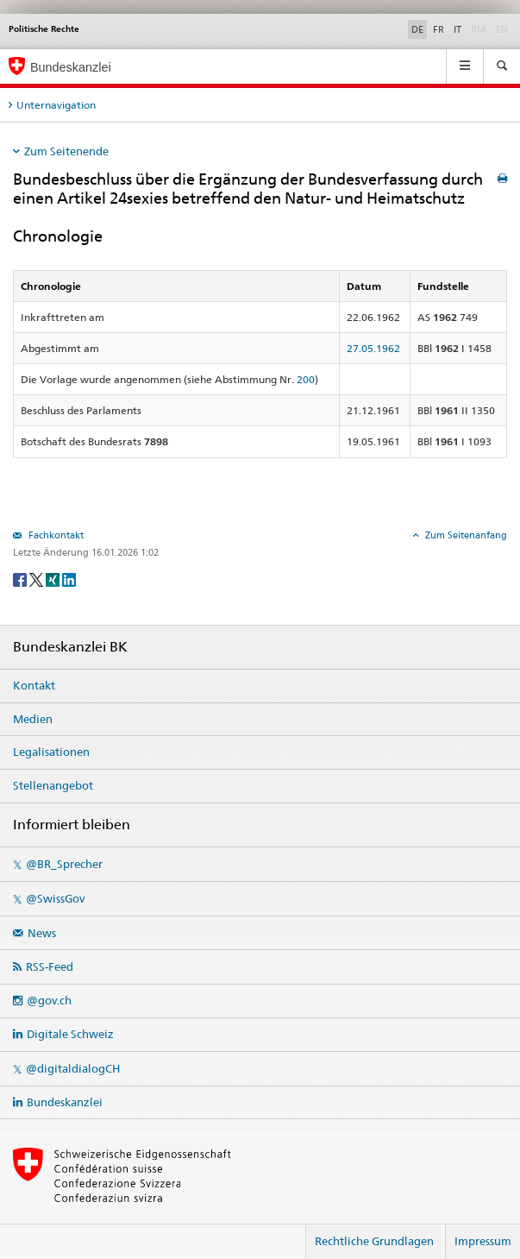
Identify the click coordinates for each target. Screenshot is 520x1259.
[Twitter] (37, 578)
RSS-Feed (49, 966)
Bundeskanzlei (65, 1102)
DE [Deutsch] (417, 29)
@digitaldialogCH (73, 1068)
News (42, 933)
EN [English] (502, 29)
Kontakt (34, 685)
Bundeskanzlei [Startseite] (70, 67)
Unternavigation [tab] (56, 104)
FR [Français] (438, 29)
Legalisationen (51, 752)
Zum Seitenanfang (465, 535)
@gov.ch (49, 1000)
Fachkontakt (55, 535)
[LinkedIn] (69, 578)
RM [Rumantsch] (478, 29)
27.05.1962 (373, 348)
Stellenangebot (53, 785)
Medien (33, 719)
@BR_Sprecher (64, 864)
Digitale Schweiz (70, 1034)
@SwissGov (55, 898)
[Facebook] (21, 578)
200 (306, 379)
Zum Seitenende (66, 151)
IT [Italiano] (457, 29)
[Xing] (54, 578)
